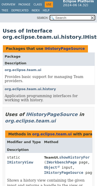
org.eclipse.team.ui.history (30, 89)
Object (50, 167)
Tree (5, 10)
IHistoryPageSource (64, 49)
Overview (8, 4)
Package (24, 4)
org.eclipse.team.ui (23, 70)
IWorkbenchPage (61, 162)
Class (37, 4)
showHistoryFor (74, 157)
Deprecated (20, 10)
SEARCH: (42, 18)
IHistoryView (20, 162)
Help (46, 10)
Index (36, 10)
